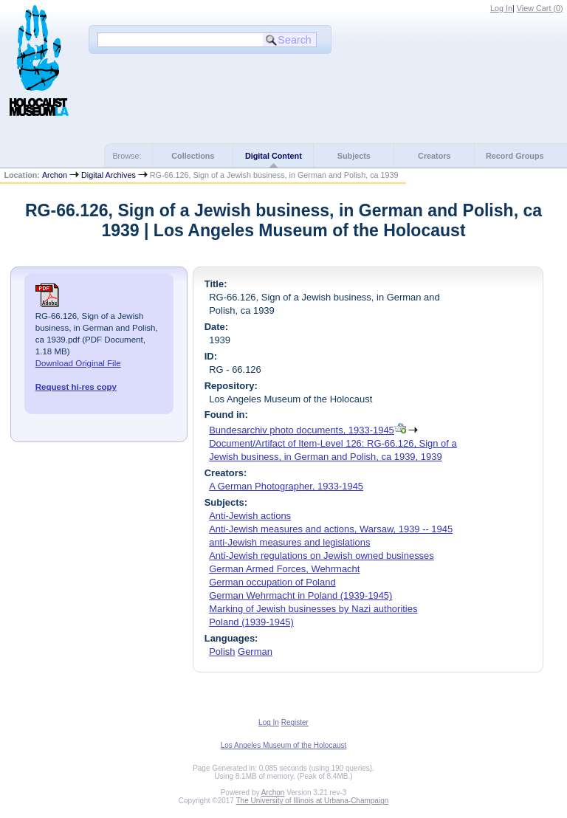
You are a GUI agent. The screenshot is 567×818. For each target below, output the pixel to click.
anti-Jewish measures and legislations (289, 542)
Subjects (354, 155)
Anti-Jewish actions (250, 515)
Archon (54, 175)
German (255, 651)
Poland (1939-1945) (251, 622)
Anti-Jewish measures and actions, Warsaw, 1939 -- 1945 (331, 529)
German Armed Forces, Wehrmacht (284, 568)
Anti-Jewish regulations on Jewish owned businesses (321, 555)
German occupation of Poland (272, 582)
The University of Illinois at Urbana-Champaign (312, 801)
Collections (192, 155)
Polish (222, 651)
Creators (434, 155)
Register (295, 722)
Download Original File (78, 363)
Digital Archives (108, 175)
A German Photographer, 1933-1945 (286, 486)
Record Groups (515, 155)
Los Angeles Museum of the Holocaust (284, 745)
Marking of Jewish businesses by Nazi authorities (313, 608)
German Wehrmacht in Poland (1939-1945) (300, 595)
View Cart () (540, 8)
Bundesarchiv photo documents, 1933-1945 (301, 430)
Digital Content (273, 155)
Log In (501, 8)
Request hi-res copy (76, 386)
